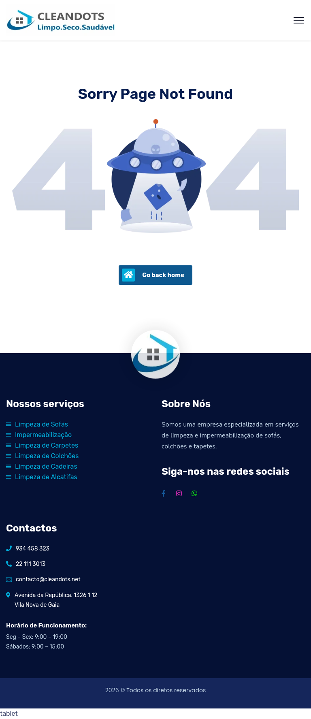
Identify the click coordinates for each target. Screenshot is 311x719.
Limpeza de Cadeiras (41, 466)
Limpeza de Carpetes (42, 445)
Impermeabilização (39, 435)
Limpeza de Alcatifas (41, 477)
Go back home (153, 275)
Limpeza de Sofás (37, 424)
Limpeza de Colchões (42, 456)
